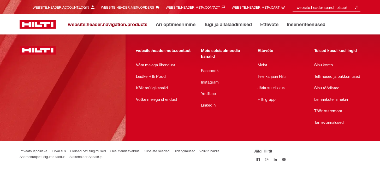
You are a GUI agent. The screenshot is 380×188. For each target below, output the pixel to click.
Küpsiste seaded (157, 151)
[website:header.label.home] (38, 24)
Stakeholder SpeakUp (86, 156)
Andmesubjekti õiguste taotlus (43, 156)
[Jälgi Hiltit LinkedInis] (275, 159)
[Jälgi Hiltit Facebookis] (258, 159)
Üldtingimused (184, 151)
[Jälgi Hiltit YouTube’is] (284, 159)
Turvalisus (58, 151)
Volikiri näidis (209, 151)
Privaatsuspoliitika (33, 151)
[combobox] (326, 7)
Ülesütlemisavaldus (125, 151)
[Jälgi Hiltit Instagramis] (266, 159)
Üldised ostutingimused (88, 151)
